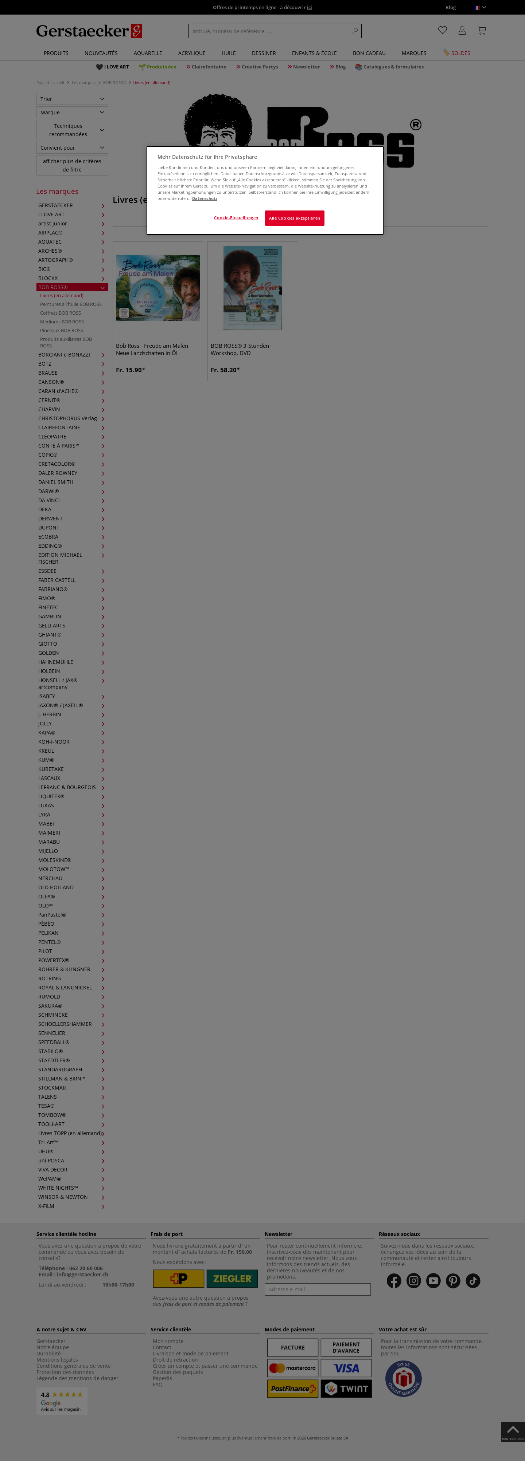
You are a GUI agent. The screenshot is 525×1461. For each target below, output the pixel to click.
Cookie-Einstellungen (236, 217)
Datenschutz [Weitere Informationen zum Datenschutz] (204, 198)
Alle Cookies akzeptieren (294, 218)
